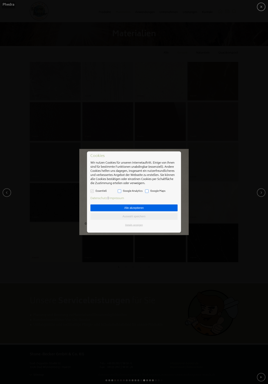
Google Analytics (133, 191)
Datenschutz (98, 198)
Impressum (116, 198)
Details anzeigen (134, 225)
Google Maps (157, 191)
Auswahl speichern (134, 216)
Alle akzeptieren (134, 207)
